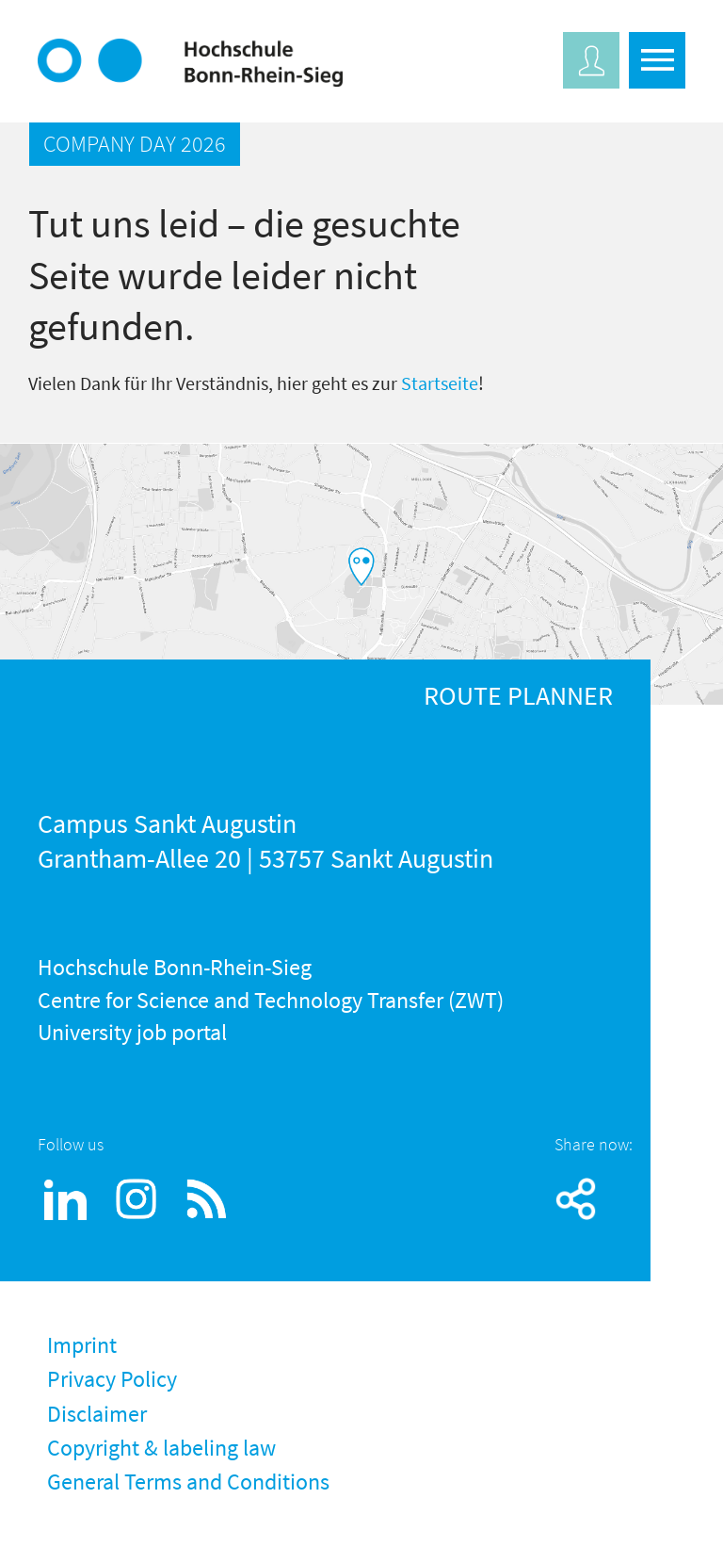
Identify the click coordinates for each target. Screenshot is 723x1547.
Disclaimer (97, 1413)
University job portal (132, 1032)
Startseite (439, 383)
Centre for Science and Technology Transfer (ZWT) (271, 1000)
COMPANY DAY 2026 (134, 143)
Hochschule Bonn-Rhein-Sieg (175, 967)
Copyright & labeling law (161, 1447)
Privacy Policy (112, 1378)
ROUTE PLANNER (518, 695)
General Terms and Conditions (188, 1481)
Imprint (82, 1345)
